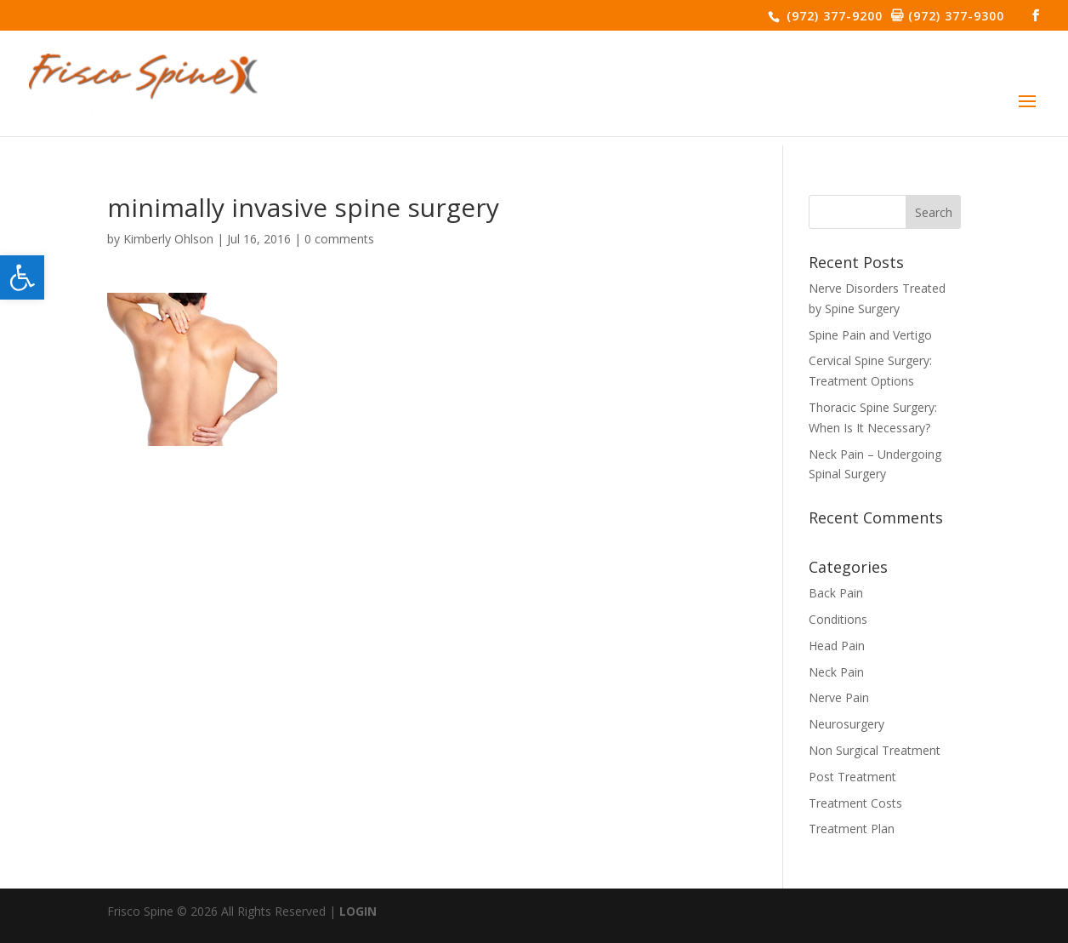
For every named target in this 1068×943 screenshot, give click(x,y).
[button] (22, 277)
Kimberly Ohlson (168, 239)
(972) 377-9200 (832, 16)
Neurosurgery (846, 724)
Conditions (838, 619)
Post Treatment (852, 777)
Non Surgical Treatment (874, 750)
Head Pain (837, 645)
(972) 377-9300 (954, 16)
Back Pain (836, 593)
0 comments (339, 239)
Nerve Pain (839, 697)
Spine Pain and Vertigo (870, 335)
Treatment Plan (852, 828)
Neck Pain (836, 672)
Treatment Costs (855, 803)
